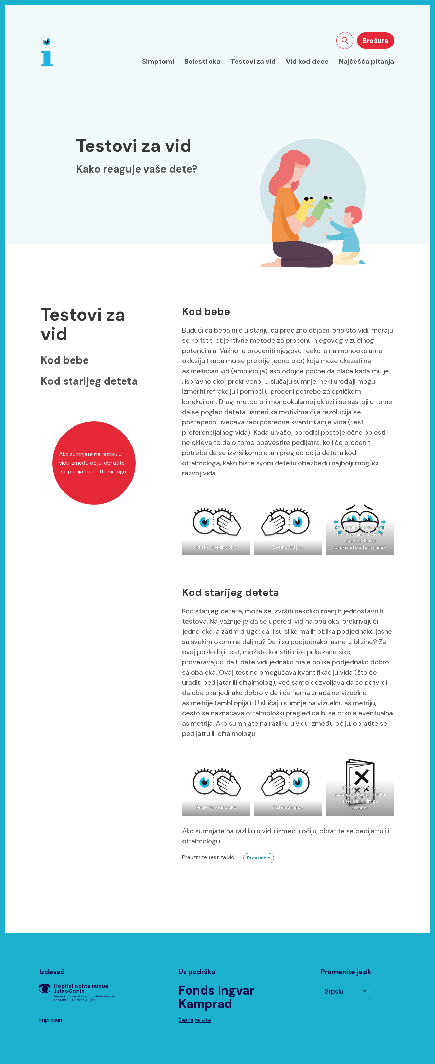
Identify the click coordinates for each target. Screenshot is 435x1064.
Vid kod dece (307, 61)
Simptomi (158, 61)
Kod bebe (65, 360)
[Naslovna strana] (47, 51)
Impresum (51, 1019)
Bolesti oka (202, 61)
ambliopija (249, 371)
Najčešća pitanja (366, 61)
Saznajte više (195, 1020)
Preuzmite (258, 858)
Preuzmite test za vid (208, 857)
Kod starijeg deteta (89, 381)
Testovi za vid (253, 61)
